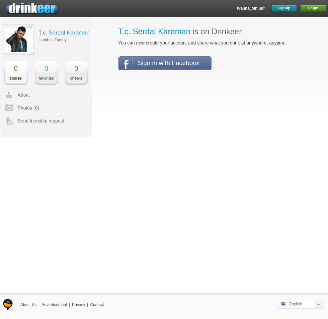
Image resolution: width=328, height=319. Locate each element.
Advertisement (54, 304)
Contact (97, 304)
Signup (284, 8)
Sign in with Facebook (169, 62)
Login (313, 8)
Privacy (78, 304)
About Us (28, 304)
